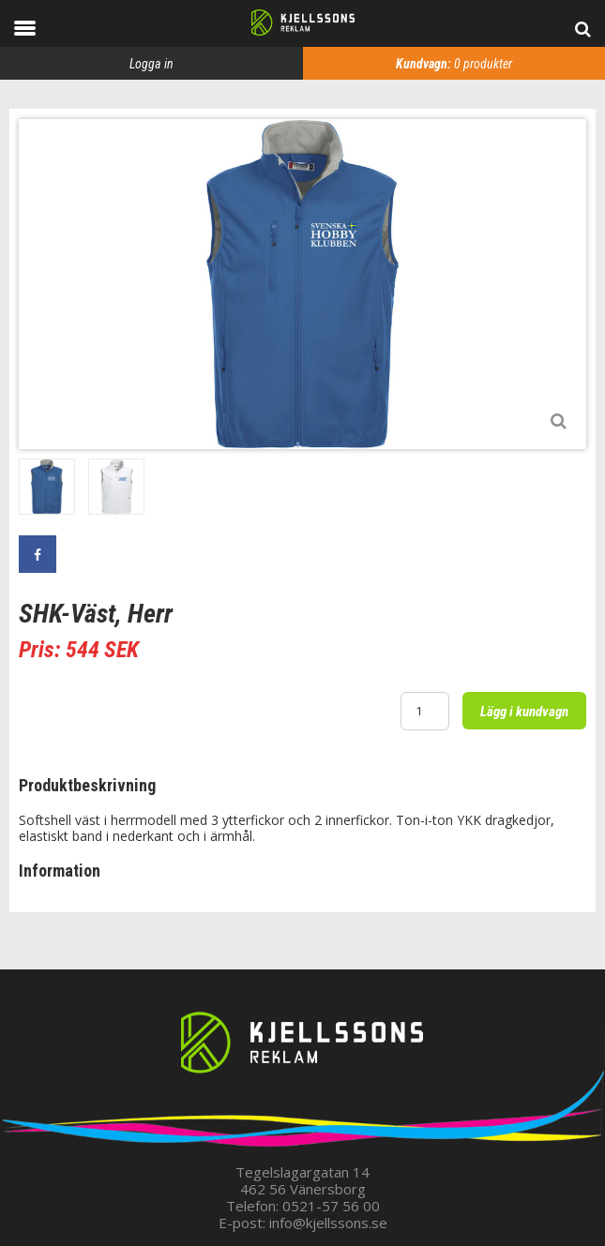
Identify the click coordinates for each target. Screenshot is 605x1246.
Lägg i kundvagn (524, 711)
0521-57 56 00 (331, 1205)
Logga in (151, 63)
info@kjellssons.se (328, 1222)
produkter (454, 63)
